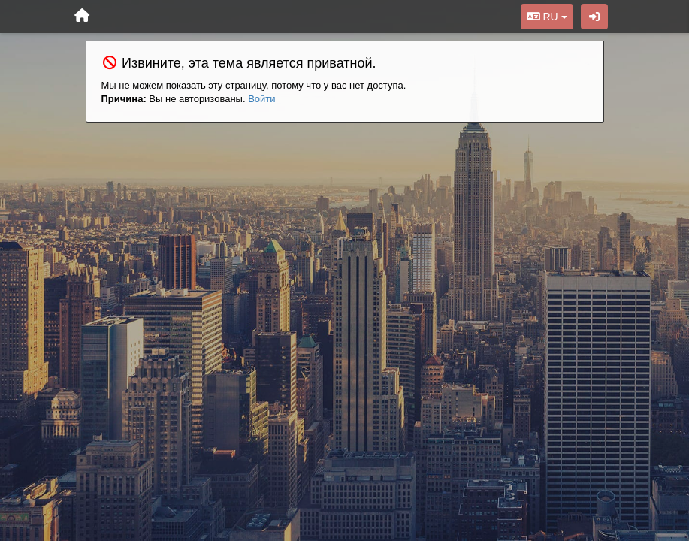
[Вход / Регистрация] (594, 16)
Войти (261, 98)
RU (547, 17)
